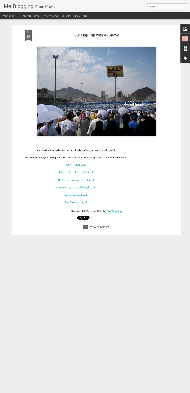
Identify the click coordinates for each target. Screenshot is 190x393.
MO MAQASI (51, 15)
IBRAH (66, 15)
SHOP (37, 15)
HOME (27, 15)
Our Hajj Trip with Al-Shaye (96, 31)
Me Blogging (114, 207)
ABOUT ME (80, 15)
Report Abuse (118, 391)
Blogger (107, 391)
